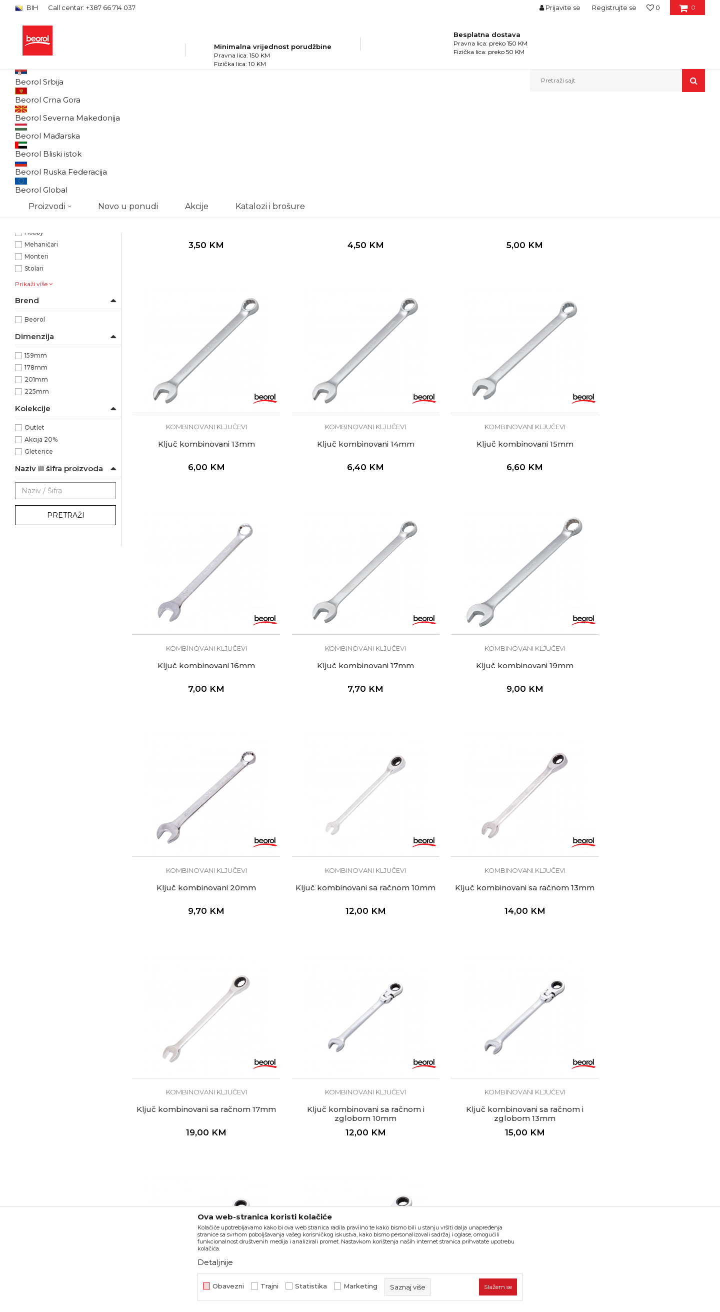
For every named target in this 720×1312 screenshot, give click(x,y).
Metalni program (159, 113)
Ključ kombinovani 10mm (345, 316)
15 (27, 264)
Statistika (311, 1286)
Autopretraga (406, 130)
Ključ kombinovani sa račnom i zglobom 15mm (637, 946)
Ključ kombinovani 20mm (345, 732)
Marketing (361, 1286)
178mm (36, 474)
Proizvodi (114, 113)
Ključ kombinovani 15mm (345, 524)
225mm (36, 498)
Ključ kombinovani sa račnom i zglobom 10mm (345, 946)
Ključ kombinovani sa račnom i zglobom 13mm (491, 946)
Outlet (34, 534)
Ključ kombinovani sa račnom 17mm (199, 946)
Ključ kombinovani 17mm (637, 524)
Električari (39, 327)
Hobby (34, 339)
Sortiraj (452, 130)
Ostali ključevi (40, 190)
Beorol (34, 426)
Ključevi (203, 113)
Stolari (34, 375)
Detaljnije (215, 1262)
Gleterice (38, 558)
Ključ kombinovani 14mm (199, 524)
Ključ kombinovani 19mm (199, 732)
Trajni (269, 1286)
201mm (36, 486)
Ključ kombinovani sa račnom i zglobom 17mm (199, 1154)
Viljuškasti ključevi (47, 178)
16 (27, 276)
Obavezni (228, 1286)
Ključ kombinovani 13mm (637, 316)
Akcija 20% (41, 546)
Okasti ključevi (41, 166)
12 (27, 228)
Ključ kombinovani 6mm (199, 316)
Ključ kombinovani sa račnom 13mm (637, 737)
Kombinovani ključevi (53, 154)
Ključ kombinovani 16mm (491, 524)
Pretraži (65, 622)
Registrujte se (614, 8)
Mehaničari (41, 351)
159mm (35, 462)
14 (27, 252)
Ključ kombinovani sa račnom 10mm (491, 737)
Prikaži (598, 130)
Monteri (36, 363)
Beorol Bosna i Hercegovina (54, 113)
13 (27, 240)
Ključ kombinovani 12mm (491, 316)
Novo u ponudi (128, 80)
